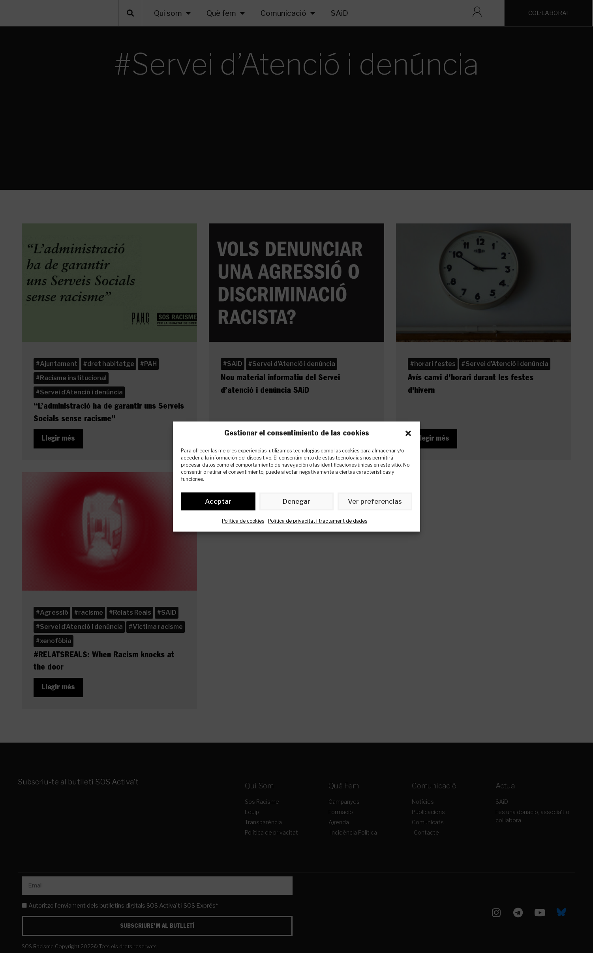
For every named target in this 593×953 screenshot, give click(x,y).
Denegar (296, 503)
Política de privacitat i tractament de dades (317, 522)
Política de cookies (243, 522)
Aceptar (218, 503)
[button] (408, 433)
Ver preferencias (375, 503)
